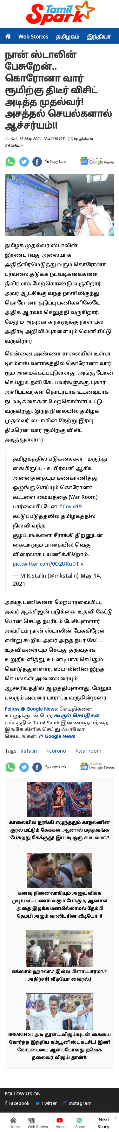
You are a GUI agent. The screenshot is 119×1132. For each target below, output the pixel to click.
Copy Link (57, 161)
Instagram (77, 1104)
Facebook (17, 1104)
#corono (55, 750)
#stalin (29, 750)
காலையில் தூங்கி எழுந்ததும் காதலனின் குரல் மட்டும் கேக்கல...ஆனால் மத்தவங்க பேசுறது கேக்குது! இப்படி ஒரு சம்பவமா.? (59, 830)
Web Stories (33, 37)
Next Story (103, 1122)
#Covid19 (70, 507)
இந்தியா (99, 37)
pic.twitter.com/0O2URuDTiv (48, 564)
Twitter (46, 1104)
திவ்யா (86, 139)
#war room (88, 750)
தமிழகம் (67, 37)
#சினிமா (14, 146)
